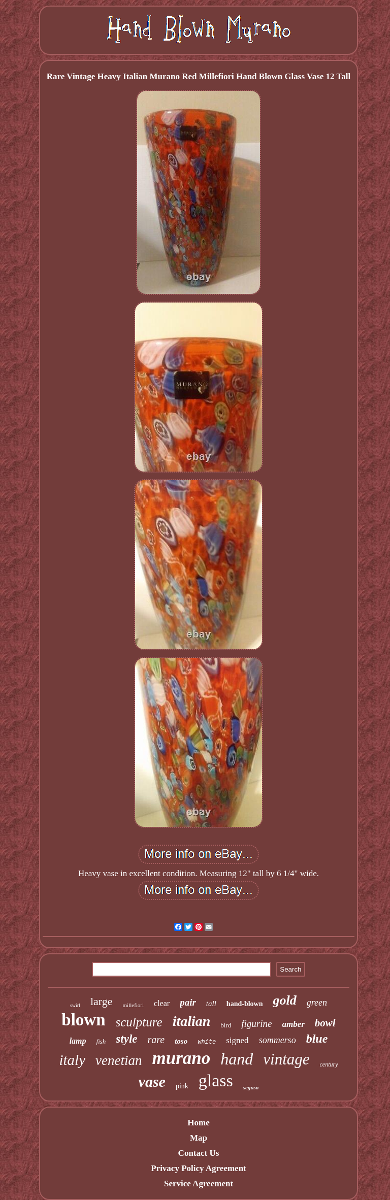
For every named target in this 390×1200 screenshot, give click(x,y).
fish (101, 1041)
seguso (251, 1087)
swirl (75, 1005)
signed (237, 1040)
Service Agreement (198, 1183)
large (101, 1001)
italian (192, 1021)
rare (156, 1039)
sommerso (277, 1040)
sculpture (139, 1022)
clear (162, 1003)
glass (216, 1080)
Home (198, 1122)
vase (152, 1081)
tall (211, 1003)
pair (188, 1002)
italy (72, 1060)
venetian (118, 1060)
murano (181, 1058)
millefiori (133, 1005)
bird (225, 1025)
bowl (325, 1023)
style (126, 1038)
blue (317, 1038)
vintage (286, 1059)
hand (236, 1059)
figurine (256, 1023)
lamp (78, 1041)
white (207, 1042)
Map (198, 1138)
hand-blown (244, 1004)
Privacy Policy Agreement (198, 1168)
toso (181, 1041)
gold (284, 1000)
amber (293, 1024)
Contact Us (198, 1153)
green (317, 1002)
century (329, 1064)
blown (83, 1020)
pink (182, 1086)
